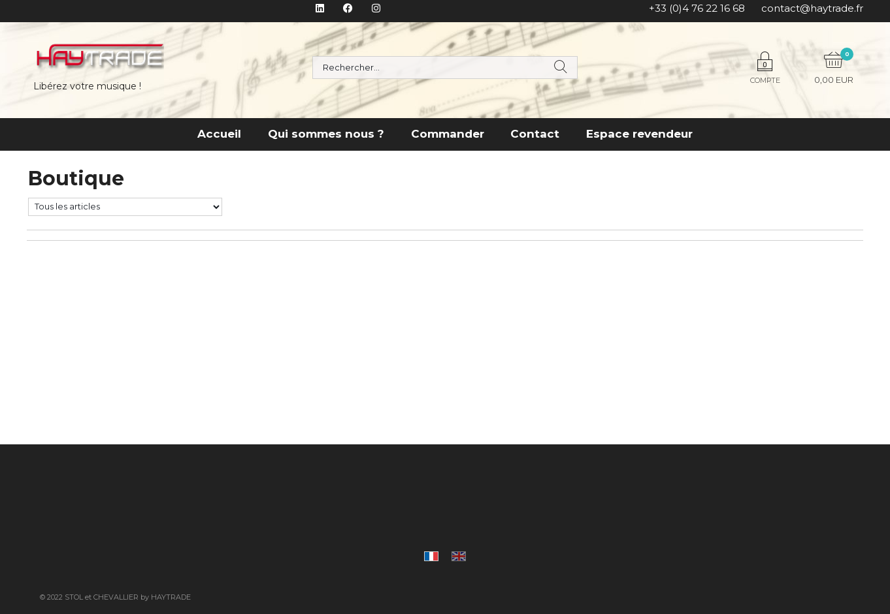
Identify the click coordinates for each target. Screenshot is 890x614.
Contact (534, 133)
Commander (447, 133)
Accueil (219, 133)
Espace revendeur (639, 133)
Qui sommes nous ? (326, 133)
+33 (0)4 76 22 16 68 (697, 8)
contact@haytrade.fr (812, 8)
